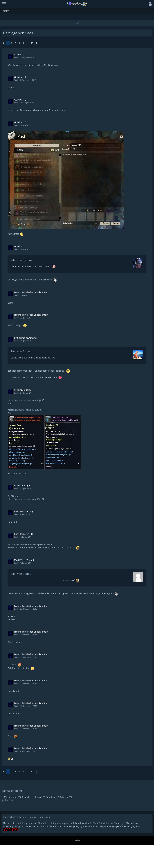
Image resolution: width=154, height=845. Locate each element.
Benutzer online (12, 791)
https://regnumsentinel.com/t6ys (24, 499)
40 (32, 43)
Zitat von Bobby (21, 574)
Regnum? (67, 580)
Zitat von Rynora (21, 260)
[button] (4, 3)
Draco (13, 377)
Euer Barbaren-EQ (23, 511)
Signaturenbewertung (25, 337)
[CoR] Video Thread (24, 560)
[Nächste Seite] (36, 43)
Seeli (16, 57)
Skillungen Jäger (22, 485)
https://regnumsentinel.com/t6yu (25, 409)
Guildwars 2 (20, 54)
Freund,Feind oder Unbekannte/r (31, 292)
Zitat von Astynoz (22, 351)
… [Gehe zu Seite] (27, 43)
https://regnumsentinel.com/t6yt (24, 400)
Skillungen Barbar (23, 389)
